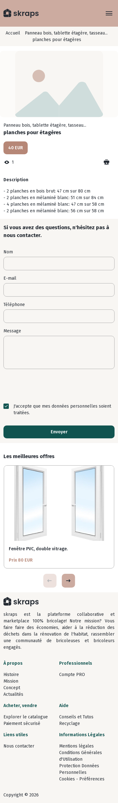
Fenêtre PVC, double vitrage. (38, 549)
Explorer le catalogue (25, 717)
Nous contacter (18, 746)
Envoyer (59, 432)
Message (12, 331)
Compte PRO (72, 674)
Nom (8, 252)
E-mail (9, 278)
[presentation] (59, 386)
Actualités (13, 694)
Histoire (11, 674)
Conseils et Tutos (76, 717)
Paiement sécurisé (21, 723)
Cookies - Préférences (81, 779)
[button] (68, 581)
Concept (11, 687)
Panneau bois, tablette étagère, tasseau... (66, 33)
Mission (10, 681)
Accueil (13, 33)
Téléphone (14, 304)
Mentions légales (76, 746)
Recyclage (69, 723)
